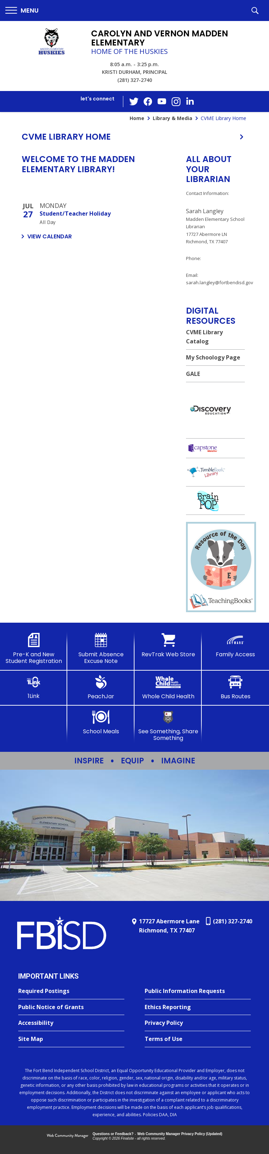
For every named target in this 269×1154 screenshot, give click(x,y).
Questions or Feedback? (112, 1134)
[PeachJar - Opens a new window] (101, 687)
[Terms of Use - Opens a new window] (197, 1039)
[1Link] (34, 687)
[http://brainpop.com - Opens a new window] (215, 501)
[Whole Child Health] (168, 687)
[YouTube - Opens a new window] (162, 101)
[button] (22, 11)
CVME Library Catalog (204, 336)
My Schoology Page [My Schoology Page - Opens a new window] (213, 357)
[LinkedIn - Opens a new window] (190, 101)
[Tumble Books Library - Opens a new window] (215, 472)
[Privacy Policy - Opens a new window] (197, 1023)
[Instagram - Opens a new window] (176, 101)
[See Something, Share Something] (168, 726)
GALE (193, 374)
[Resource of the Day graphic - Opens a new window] (221, 589)
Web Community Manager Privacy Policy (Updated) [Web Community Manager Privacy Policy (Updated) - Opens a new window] (179, 1134)
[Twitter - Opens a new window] (134, 101)
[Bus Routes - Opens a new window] (235, 687)
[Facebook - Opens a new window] (148, 101)
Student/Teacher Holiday (75, 213)
